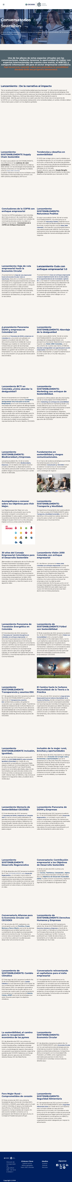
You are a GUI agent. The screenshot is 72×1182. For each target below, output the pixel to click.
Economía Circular (64, 1045)
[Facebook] (57, 1165)
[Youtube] (61, 1167)
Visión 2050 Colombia (13, 171)
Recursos (45, 1167)
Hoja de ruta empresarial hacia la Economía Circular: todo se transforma (16, 277)
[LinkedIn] (67, 1165)
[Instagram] (64, 1165)
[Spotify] (64, 1167)
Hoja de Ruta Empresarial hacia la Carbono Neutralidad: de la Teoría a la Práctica (53, 698)
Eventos (44, 1163)
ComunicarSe (51, 465)
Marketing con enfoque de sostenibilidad (55, 402)
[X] (60, 1165)
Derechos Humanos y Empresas (47, 928)
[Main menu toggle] (6, 4)
